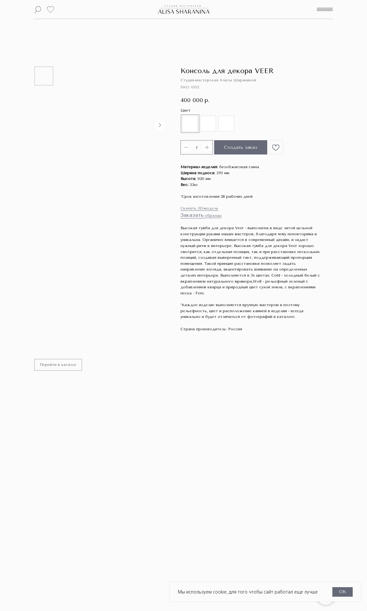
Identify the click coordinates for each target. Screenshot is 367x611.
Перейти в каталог (58, 365)
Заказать (191, 215)
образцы (212, 215)
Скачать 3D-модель (199, 208)
